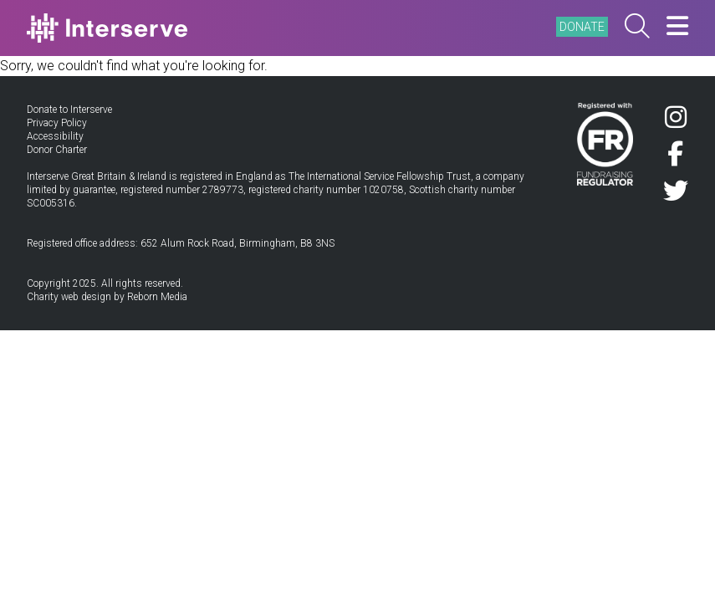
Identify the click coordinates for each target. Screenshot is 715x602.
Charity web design (69, 297)
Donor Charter (57, 150)
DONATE (582, 26)
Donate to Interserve (69, 109)
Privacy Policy (57, 123)
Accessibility (55, 136)
